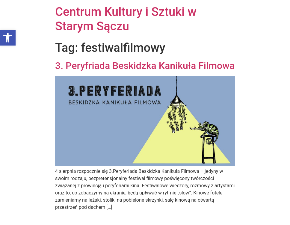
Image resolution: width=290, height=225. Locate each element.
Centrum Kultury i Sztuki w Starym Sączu (126, 19)
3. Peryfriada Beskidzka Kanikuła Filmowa (145, 65)
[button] (8, 38)
